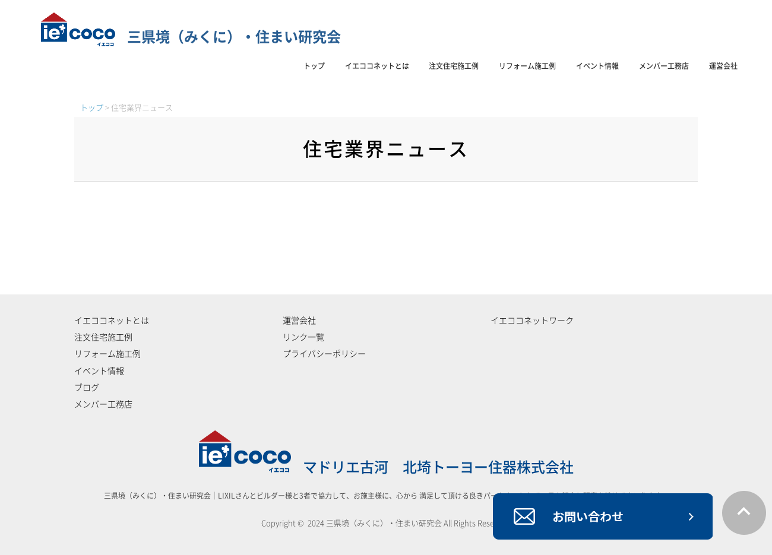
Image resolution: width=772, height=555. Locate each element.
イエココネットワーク (532, 320)
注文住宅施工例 (454, 65)
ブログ (86, 387)
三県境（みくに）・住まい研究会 (191, 37)
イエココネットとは (377, 65)
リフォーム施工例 (527, 65)
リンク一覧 (303, 337)
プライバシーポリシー (324, 354)
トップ (314, 65)
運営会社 (723, 65)
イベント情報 (597, 65)
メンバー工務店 (664, 65)
